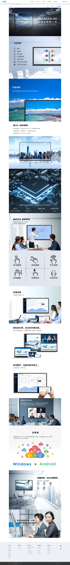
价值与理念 (10, 550)
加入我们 (55, 1)
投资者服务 (39, 553)
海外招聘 (49, 550)
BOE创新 (29, 550)
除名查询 (59, 563)
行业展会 (19, 547)
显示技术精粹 (30, 553)
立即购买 (59, 6)
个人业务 (37, 1)
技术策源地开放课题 (31, 547)
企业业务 (31, 1)
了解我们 (43, 1)
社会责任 (9, 553)
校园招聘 (49, 547)
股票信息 (39, 547)
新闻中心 (9, 556)
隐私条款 (56, 563)
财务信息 (39, 550)
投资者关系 (49, 1)
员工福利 (49, 553)
